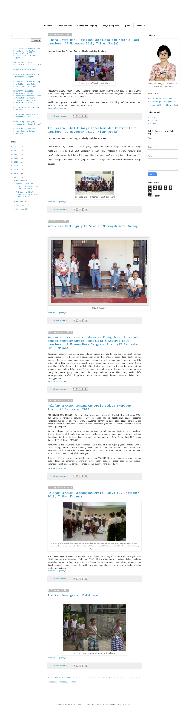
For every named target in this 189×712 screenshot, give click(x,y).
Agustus (20, 209)
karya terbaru (64, 26)
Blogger (127, 704)
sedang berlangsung (87, 26)
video (153, 124)
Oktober (20, 201)
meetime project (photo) (163, 102)
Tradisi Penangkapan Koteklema (73, 595)
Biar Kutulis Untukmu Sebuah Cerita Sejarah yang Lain (25, 131)
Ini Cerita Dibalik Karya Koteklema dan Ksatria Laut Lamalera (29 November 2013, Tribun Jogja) (26, 53)
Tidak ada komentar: (60, 116)
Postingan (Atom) (68, 682)
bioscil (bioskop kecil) (163, 99)
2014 (17, 174)
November (21, 181)
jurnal (128, 26)
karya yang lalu (111, 26)
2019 (17, 162)
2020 (17, 158)
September (21, 205)
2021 (17, 154)
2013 (17, 177)
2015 (17, 170)
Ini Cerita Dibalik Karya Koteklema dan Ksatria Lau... (27, 194)
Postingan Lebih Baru (59, 677)
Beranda (106, 677)
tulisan (154, 121)
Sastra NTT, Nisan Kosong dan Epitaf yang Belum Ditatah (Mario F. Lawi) (26, 84)
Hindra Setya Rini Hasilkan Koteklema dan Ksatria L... (27, 186)
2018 (17, 166)
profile (141, 26)
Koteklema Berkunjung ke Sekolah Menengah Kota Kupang (93, 226)
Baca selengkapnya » (58, 108)
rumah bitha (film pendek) (164, 105)
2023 (17, 147)
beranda (48, 26)
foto (152, 117)
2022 (17, 151)
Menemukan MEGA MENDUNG (25, 70)
